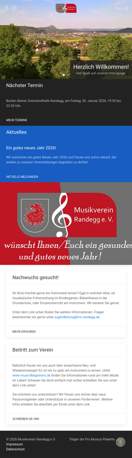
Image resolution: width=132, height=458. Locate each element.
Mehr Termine (16, 120)
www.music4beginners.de (31, 375)
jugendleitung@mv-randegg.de (77, 317)
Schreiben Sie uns (25, 419)
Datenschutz (15, 449)
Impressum (14, 444)
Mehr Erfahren (23, 331)
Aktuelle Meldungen (22, 176)
